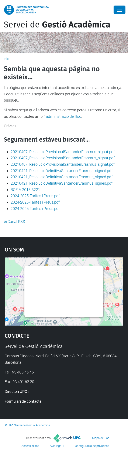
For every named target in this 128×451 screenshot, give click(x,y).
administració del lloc (63, 116)
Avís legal (56, 446)
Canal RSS (14, 221)
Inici (6, 58)
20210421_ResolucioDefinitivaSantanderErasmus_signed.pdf (62, 170)
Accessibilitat (30, 446)
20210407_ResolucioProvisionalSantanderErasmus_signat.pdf (63, 151)
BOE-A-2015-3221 (25, 189)
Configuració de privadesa (92, 446)
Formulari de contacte (23, 401)
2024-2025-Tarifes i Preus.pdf (35, 196)
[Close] (119, 10)
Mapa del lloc (100, 438)
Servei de (57, 25)
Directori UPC (16, 391)
